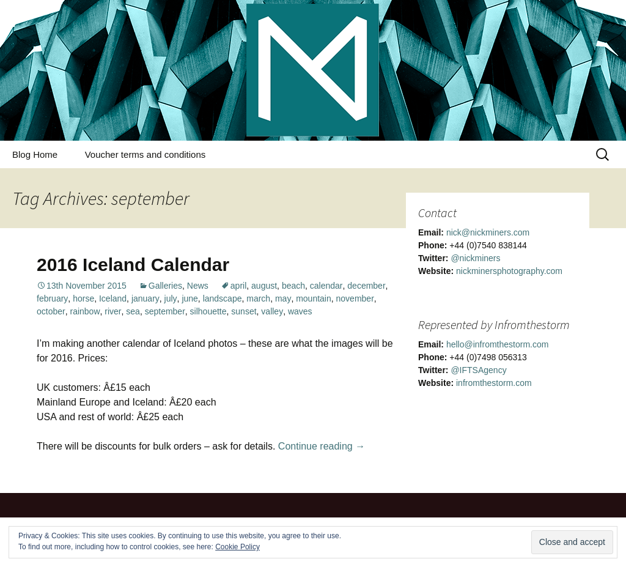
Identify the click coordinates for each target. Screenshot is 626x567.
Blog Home (34, 154)
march (258, 298)
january (145, 298)
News (197, 286)
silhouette (208, 311)
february (52, 298)
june (189, 298)
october (51, 311)
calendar (326, 286)
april (238, 286)
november (355, 298)
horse (83, 298)
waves (300, 311)
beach (293, 286)
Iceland (113, 298)
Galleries (165, 286)
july (170, 298)
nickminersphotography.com (509, 271)
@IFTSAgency (478, 370)
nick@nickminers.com (487, 232)
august (264, 286)
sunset (243, 311)
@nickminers (475, 258)
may (283, 298)
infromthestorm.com (494, 383)
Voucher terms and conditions (145, 154)
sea (133, 311)
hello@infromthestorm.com (497, 344)
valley (272, 311)
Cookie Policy (237, 547)
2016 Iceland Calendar (133, 264)
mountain (313, 298)
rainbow (85, 311)
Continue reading (321, 446)
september (165, 311)
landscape (222, 298)
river (113, 311)
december (366, 286)
